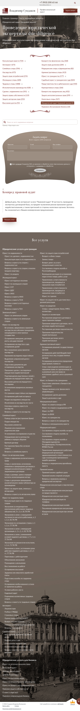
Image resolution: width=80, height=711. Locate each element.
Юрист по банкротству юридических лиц (18, 685)
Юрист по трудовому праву (13, 498)
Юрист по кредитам (47, 306)
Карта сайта (5, 706)
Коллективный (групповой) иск (16, 647)
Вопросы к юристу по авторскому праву (20, 494)
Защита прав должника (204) (53, 65)
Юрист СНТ (9, 287)
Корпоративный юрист (11, 671)
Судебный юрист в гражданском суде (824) (58, 80)
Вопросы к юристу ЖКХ (14, 297)
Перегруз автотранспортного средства (19, 625)
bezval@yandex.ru (45, 5)
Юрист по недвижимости (12, 253)
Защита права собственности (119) (15, 95)
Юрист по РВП (47, 411)
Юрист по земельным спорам (16, 315)
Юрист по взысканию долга (13, 678)
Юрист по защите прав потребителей (54, 253)
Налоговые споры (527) (50, 99)
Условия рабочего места (14, 590)
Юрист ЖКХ (9, 293)
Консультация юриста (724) (12, 61)
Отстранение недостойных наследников (20, 393)
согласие (18, 164)
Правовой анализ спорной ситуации (56, 476)
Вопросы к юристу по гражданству (55, 421)
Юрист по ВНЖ (48, 414)
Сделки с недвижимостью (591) (14, 91)
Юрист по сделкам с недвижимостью (19, 256)
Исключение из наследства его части (19, 403)
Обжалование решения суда (15, 643)
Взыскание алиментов (13, 425)
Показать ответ (9, 220)
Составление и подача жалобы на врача (57, 430)
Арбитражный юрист (10, 675)
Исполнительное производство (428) (16, 88)
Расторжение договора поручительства (57, 329)
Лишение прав (10, 608)
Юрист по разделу (12, 274)
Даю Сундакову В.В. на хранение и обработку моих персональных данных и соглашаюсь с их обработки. (40, 165)
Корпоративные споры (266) (52, 88)
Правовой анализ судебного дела (55, 472)
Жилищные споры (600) (11, 80)
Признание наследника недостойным (19, 355)
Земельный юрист (9, 312)
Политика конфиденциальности (11, 709)
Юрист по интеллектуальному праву (16, 664)
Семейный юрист (9, 415)
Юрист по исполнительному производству (18, 682)
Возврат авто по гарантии (14, 621)
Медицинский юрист (48, 427)
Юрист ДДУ (9, 290)
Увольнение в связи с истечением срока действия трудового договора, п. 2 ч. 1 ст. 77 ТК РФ (20, 550)
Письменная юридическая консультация (57, 508)
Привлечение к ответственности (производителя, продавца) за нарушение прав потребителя (54, 282)
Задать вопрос (70, 10)
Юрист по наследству (10, 325)
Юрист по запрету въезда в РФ (54, 404)
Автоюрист (6, 605)
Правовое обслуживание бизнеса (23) (56, 107)
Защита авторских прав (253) (13, 99)
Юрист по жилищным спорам (16, 284)
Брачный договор (11, 443)
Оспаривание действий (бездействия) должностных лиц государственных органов (56, 355)
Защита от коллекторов (51, 314)
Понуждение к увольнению (15, 563)
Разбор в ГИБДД (11, 612)
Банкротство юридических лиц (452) (55, 91)
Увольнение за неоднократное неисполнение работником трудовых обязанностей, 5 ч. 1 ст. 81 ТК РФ (19, 508)
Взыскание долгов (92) (11, 103)
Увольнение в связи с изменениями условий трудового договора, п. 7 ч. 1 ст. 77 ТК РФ (20, 536)
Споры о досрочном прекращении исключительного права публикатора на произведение (20, 482)
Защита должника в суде (51, 398)
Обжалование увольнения (15, 560)
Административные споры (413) (54, 72)
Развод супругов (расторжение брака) (19, 418)
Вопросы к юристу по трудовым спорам (20, 602)
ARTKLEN (60, 704)
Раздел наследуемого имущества (17, 399)
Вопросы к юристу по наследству (17, 412)
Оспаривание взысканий (14, 569)
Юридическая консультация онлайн (55, 505)
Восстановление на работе (15, 566)
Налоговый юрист (9, 668)
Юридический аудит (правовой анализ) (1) (57, 103)
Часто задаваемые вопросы (31, 18)
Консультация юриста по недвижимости (20, 259)
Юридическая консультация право (55, 496)
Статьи (17, 706)
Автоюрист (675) (8, 65)
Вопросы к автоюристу (13, 628)
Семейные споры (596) (11, 68)
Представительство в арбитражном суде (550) (59, 84)
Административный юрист (50, 344)
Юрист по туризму (49, 296)
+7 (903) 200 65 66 (49, 2)
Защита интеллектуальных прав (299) (56, 95)
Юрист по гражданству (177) (53, 76)
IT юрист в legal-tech (10, 692)
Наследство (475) (9, 72)
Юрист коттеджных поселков (16, 280)
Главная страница (10, 18)
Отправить (40, 170)
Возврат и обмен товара (51, 256)
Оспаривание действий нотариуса (18, 396)
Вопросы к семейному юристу (16, 452)
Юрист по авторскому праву (13, 455)
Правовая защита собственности (15, 689)
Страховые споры (11, 615)
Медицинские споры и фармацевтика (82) (58, 68)
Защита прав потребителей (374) (15, 76)
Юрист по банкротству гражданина (53, 380)
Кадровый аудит (11, 593)
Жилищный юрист (9, 277)
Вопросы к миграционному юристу (55, 424)
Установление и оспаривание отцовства (20, 434)
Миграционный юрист (48, 401)
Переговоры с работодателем (16, 556)
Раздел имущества (12, 421)
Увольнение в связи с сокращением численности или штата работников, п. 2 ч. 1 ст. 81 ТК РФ (20, 517)
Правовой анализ (46, 469)
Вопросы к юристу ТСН (13, 309)
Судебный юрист (9, 631)
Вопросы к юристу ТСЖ (14, 300)
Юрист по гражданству (51, 417)
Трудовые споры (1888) (11, 84)
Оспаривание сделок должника (54, 395)
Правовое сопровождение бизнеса (15, 696)
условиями (40, 166)
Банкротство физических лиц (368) (55, 61)
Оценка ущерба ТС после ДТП (16, 618)
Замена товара (47, 259)
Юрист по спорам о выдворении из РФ (57, 408)
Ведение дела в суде (12, 640)
